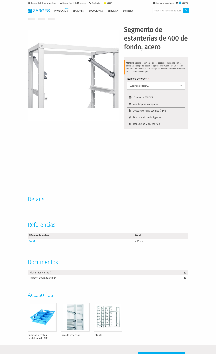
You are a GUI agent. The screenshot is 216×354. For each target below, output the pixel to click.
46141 (32, 241)
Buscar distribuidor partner (43, 3)
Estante (98, 335)
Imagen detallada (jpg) (43, 277)
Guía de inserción (70, 335)
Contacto (96, 3)
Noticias (82, 3)
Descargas (67, 3)
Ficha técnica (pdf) (40, 272)
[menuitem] (61, 10)
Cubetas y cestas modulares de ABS (38, 337)
